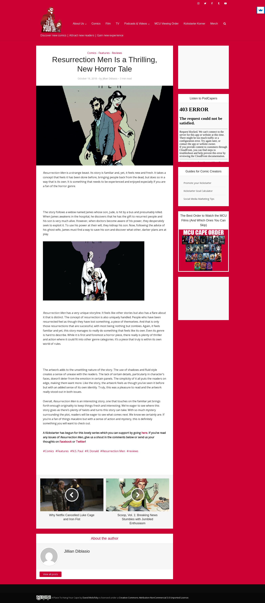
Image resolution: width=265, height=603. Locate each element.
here (144, 433)
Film (108, 23)
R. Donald (93, 451)
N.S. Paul (77, 451)
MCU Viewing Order (167, 23)
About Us (78, 23)
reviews (133, 451)
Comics (96, 23)
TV (117, 23)
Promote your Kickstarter (197, 183)
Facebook (65, 441)
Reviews (117, 53)
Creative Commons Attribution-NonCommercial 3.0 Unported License (153, 597)
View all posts (50, 574)
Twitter (80, 441)
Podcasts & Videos (135, 23)
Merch (214, 23)
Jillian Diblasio (110, 78)
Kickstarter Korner (194, 23)
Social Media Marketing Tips (199, 198)
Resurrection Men (113, 451)
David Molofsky (91, 597)
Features (104, 53)
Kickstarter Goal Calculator (198, 190)
